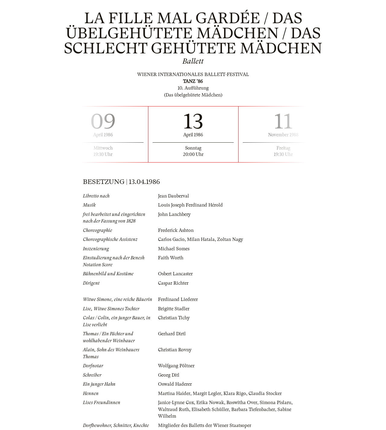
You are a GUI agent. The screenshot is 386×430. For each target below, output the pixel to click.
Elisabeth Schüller (210, 409)
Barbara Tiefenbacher (253, 409)
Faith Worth (170, 258)
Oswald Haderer (175, 384)
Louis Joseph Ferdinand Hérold (190, 205)
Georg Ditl (168, 375)
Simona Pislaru (275, 402)
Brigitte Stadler (173, 308)
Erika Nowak (210, 402)
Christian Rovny (174, 350)
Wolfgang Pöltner (176, 365)
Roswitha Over (241, 402)
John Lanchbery (174, 214)
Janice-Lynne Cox (176, 402)
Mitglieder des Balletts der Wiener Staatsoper (204, 425)
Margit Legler (207, 393)
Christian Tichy (174, 318)
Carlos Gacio (171, 239)
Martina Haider (174, 393)
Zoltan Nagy (230, 239)
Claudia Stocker (265, 393)
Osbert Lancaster (175, 274)
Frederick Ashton (176, 230)
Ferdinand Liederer (178, 299)
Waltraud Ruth (173, 409)
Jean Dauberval (173, 196)
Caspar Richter (173, 283)
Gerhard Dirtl (172, 334)
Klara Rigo (234, 393)
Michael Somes (173, 248)
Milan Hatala (201, 239)
